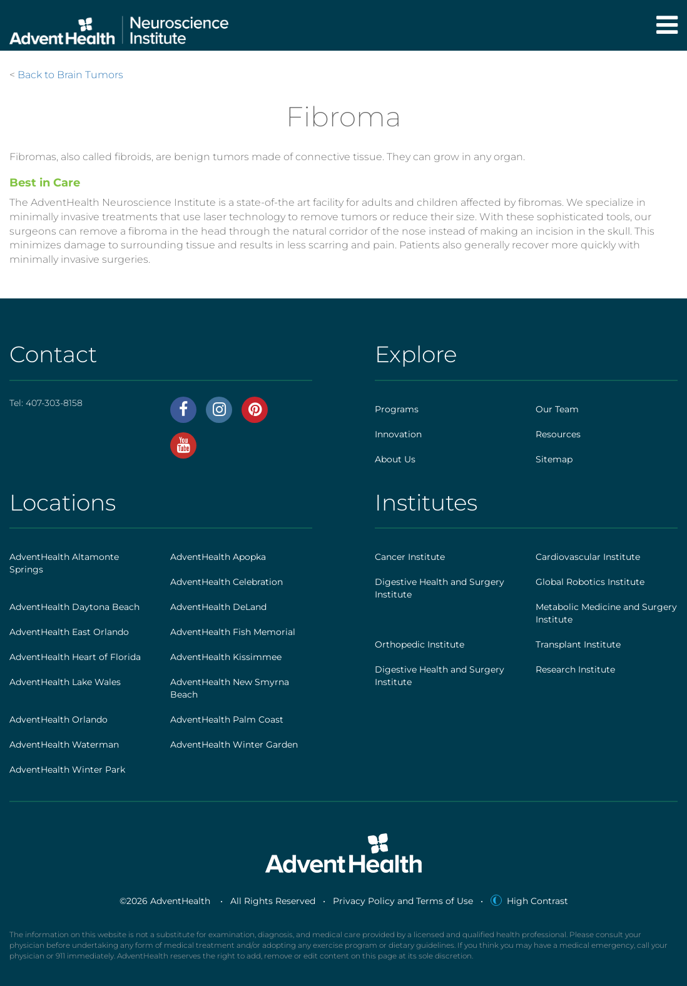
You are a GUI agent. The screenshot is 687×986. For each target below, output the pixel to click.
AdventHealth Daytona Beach (74, 606)
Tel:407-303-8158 (46, 403)
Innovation (398, 434)
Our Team (557, 409)
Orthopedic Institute (419, 644)
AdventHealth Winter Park (67, 769)
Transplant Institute (578, 644)
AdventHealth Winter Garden (234, 744)
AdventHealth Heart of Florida (75, 657)
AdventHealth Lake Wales (65, 682)
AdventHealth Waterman (64, 744)
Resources (558, 434)
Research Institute (575, 669)
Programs (397, 409)
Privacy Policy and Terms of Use (403, 901)
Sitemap (554, 459)
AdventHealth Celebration (226, 581)
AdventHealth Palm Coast (226, 719)
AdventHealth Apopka (218, 556)
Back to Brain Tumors (70, 75)
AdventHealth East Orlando (69, 632)
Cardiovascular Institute (588, 556)
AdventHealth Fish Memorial (232, 632)
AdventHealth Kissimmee (226, 657)
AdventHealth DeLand (218, 606)
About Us (395, 459)
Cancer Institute (410, 556)
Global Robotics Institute (590, 581)
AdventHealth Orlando (58, 719)
